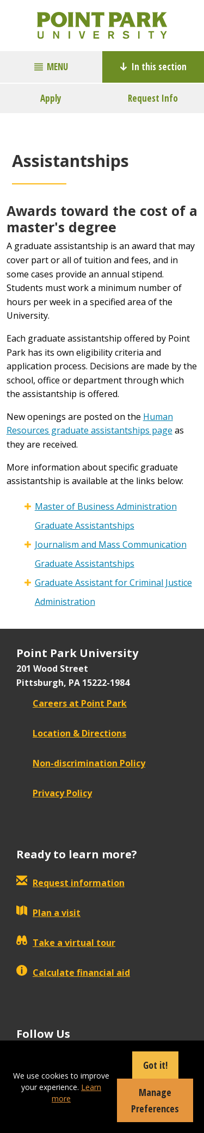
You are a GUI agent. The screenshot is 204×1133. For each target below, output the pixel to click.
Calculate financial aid (73, 973)
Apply (50, 98)
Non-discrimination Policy (80, 763)
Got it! (155, 1065)
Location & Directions (71, 733)
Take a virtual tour (65, 943)
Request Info (153, 98)
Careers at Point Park (71, 703)
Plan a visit (48, 913)
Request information (70, 883)
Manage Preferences (155, 1100)
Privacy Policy (54, 793)
